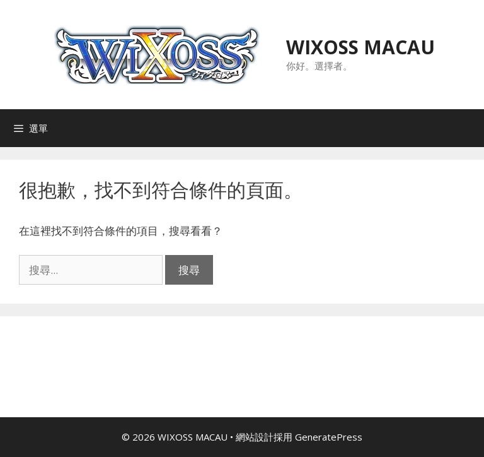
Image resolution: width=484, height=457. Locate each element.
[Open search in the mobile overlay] (471, 128)
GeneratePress (328, 436)
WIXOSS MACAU (360, 47)
